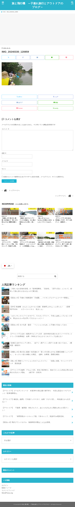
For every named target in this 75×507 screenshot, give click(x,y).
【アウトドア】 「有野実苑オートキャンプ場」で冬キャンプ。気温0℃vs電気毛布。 (33, 416)
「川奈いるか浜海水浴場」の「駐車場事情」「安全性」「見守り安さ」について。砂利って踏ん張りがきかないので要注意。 (41, 290)
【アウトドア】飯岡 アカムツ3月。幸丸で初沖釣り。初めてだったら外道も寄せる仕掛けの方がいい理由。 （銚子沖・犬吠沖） (41, 371)
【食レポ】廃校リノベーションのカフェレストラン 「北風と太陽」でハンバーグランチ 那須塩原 (41, 362)
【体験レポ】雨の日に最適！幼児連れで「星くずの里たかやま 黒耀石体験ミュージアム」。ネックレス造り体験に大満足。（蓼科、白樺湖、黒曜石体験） (41, 353)
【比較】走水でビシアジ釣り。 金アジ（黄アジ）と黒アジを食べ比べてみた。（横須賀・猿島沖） (41, 344)
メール (5, 161)
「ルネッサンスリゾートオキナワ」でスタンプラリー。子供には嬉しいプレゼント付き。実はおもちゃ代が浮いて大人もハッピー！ (41, 317)
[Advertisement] (37, 29)
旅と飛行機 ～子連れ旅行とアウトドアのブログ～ (37, 5)
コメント (5, 129)
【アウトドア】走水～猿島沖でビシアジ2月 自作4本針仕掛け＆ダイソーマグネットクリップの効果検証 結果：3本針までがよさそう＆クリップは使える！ (41, 335)
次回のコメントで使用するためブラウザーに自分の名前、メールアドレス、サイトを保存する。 (34, 176)
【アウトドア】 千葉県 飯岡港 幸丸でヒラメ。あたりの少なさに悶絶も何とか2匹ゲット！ (35, 409)
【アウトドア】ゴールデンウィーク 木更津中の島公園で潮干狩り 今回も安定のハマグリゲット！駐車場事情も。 (36, 392)
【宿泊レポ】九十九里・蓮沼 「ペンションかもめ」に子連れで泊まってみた (38, 325)
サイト (4, 169)
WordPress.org (7, 493)
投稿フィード (6, 488)
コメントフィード (8, 490)
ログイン (5, 485)
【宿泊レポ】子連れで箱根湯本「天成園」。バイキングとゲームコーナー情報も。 (40, 297)
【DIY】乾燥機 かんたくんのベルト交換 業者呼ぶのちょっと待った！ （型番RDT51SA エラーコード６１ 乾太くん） (40, 308)
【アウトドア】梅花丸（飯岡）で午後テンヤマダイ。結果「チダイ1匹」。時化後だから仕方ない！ (36, 400)
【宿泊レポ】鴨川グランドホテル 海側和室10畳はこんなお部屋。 (27, 422)
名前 (4, 153)
